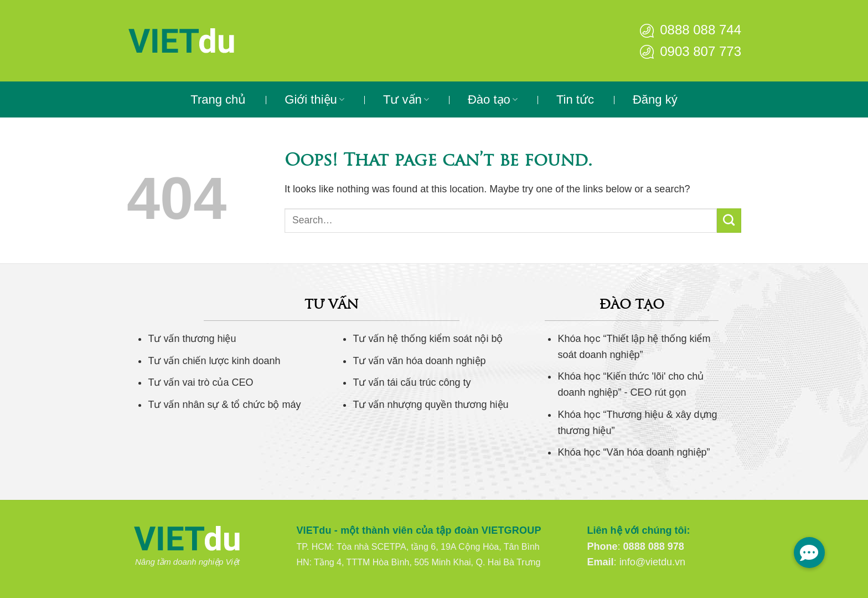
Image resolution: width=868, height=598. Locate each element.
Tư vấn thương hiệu (192, 338)
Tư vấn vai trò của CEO (200, 382)
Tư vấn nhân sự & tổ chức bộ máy (224, 404)
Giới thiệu (314, 99)
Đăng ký (655, 99)
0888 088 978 (653, 546)
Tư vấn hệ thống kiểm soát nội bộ (428, 338)
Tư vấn (406, 99)
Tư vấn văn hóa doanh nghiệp (419, 360)
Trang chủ (218, 99)
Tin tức (575, 99)
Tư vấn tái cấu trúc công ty (412, 382)
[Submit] (729, 220)
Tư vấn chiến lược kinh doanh (214, 360)
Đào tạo (493, 99)
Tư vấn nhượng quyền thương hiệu (430, 404)
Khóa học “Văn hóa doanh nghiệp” (633, 452)
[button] (809, 552)
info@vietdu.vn (652, 562)
